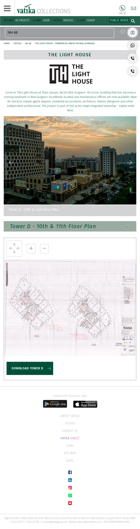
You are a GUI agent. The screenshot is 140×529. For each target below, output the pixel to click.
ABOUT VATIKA (70, 416)
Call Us (122, 8)
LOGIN (41, 20)
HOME (7, 43)
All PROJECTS (16, 20)
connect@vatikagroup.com (55, 522)
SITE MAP (70, 453)
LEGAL (70, 445)
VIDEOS (70, 423)
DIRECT (69, 438)
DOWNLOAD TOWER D (27, 368)
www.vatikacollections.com (89, 522)
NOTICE (119, 20)
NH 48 (28, 43)
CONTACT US (70, 431)
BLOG (70, 460)
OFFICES (18, 43)
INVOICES (63, 20)
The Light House (70, 55)
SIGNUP (86, 20)
